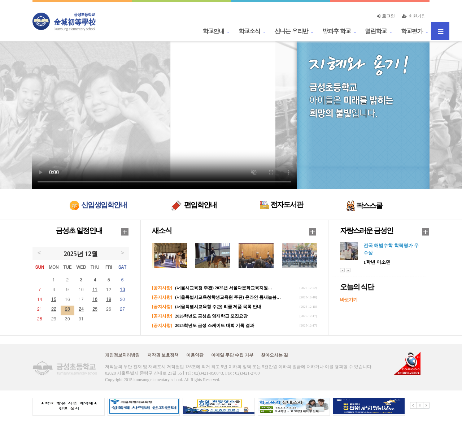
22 (53, 309)
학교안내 (213, 31)
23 (67, 309)
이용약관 (195, 355)
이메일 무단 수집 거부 (232, 355)
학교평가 (412, 31)
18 (94, 299)
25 (94, 309)
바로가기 (348, 299)
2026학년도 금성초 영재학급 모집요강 (211, 316)
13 (122, 289)
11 (94, 289)
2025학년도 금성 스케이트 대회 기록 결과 (214, 325)
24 (81, 309)
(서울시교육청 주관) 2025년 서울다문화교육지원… (223, 287)
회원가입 (414, 16)
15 (53, 299)
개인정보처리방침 (122, 355)
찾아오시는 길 (274, 355)
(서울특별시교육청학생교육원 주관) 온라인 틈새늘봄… (228, 297)
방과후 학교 (336, 31)
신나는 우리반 (291, 31)
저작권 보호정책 (163, 355)
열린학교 (376, 31)
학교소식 (249, 31)
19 (108, 299)
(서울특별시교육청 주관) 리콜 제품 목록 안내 (218, 306)
